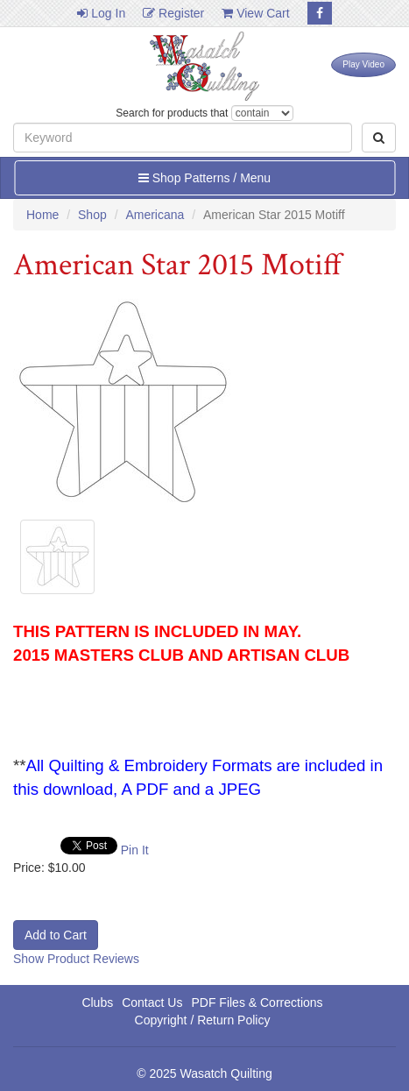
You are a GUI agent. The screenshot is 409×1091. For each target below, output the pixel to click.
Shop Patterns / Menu (204, 178)
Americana (154, 215)
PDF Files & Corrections (256, 1002)
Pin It (135, 850)
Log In (101, 13)
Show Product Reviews (76, 959)
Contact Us (152, 1002)
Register (173, 13)
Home (42, 215)
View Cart (255, 13)
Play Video (363, 64)
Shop (92, 215)
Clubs (97, 1002)
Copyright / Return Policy (203, 1020)
